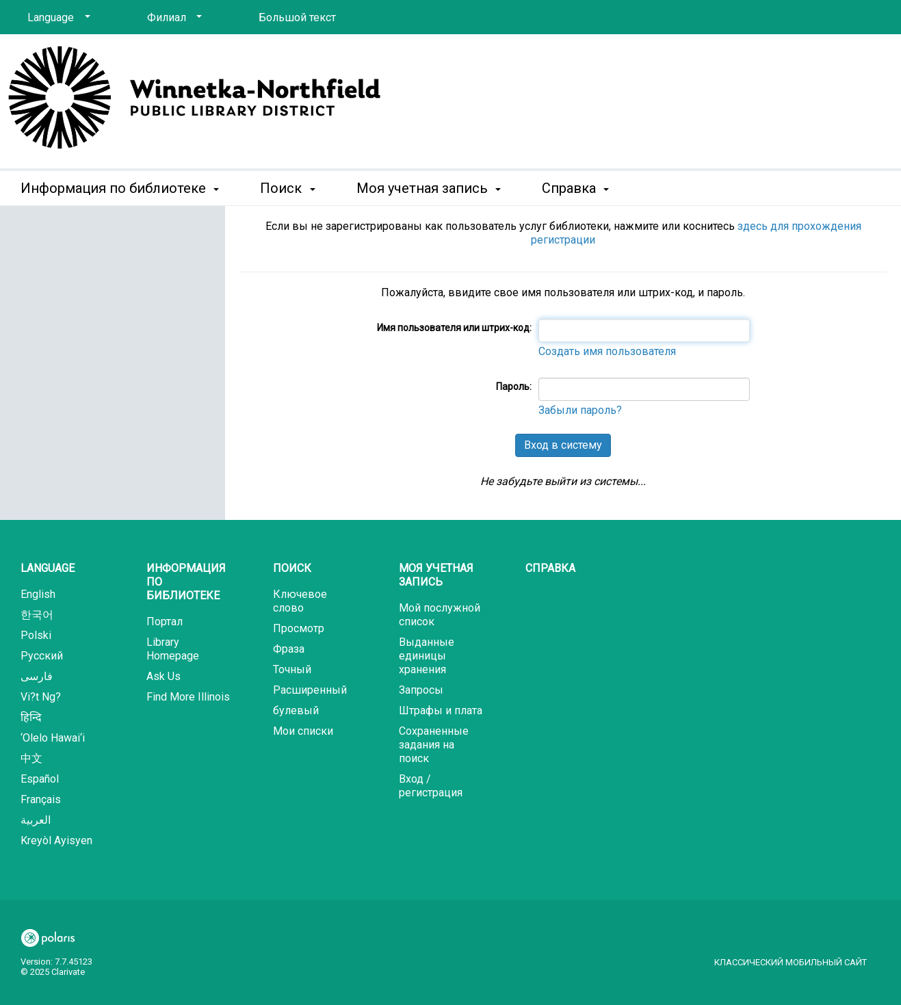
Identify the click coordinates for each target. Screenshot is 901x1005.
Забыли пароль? (580, 410)
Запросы (421, 689)
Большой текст (297, 17)
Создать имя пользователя (607, 351)
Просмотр (298, 628)
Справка (550, 568)
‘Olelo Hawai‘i (53, 737)
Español (40, 778)
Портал (164, 621)
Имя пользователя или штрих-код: (454, 327)
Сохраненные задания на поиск (434, 745)
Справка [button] (575, 188)
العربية (36, 819)
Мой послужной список (439, 614)
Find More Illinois (188, 696)
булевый (296, 710)
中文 (31, 758)
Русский (42, 655)
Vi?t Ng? (41, 696)
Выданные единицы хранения (426, 656)
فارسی (37, 676)
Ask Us (163, 676)
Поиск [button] (287, 188)
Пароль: (514, 386)
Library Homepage (172, 649)
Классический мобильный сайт (790, 962)
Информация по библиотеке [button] (120, 188)
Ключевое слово (300, 601)
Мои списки (303, 731)
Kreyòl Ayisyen (56, 840)
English (38, 594)
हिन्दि (31, 717)
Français (41, 799)
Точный (292, 669)
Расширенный (310, 689)
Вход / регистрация (430, 785)
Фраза (288, 648)
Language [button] (48, 568)
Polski (36, 635)
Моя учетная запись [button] (428, 188)
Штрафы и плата (440, 710)
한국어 (37, 614)
